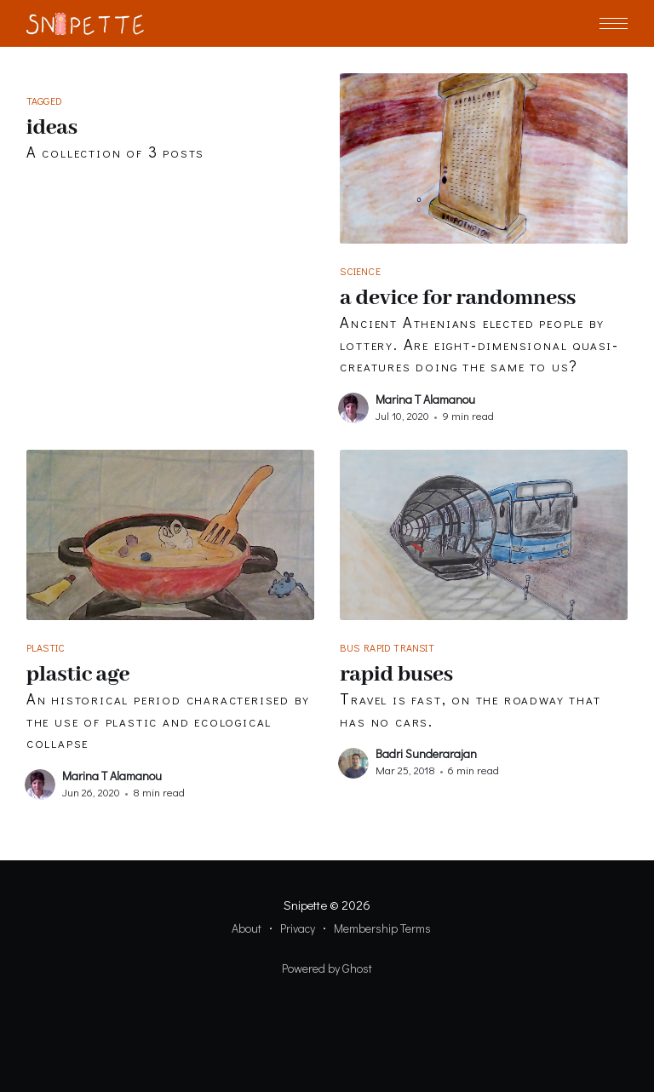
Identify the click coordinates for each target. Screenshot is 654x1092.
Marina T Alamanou (425, 399)
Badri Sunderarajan (426, 753)
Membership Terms (382, 928)
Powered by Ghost (327, 968)
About (246, 928)
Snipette (305, 904)
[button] (614, 23)
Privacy (297, 928)
